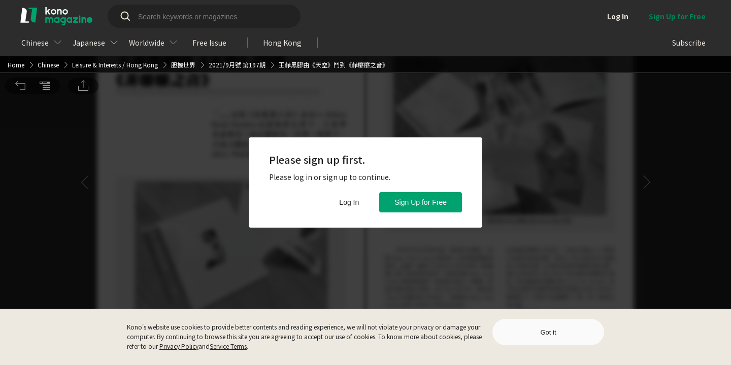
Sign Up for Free (420, 202)
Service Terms (228, 346)
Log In (349, 202)
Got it (548, 332)
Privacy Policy (178, 346)
